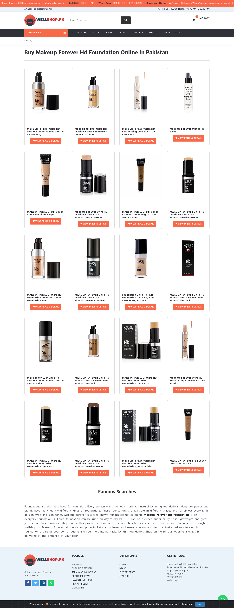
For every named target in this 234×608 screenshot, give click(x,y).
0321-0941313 (126, 3)
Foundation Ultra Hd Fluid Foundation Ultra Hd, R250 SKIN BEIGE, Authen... (138, 298)
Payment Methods (82, 580)
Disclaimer (78, 588)
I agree (200, 604)
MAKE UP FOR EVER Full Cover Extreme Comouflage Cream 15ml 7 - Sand (140, 215)
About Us (154, 32)
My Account (172, 32)
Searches (124, 576)
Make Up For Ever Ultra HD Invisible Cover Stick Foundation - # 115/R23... (91, 215)
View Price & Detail (45, 141)
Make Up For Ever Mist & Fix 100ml (187, 130)
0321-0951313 (142, 3)
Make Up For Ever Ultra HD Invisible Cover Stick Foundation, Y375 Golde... (138, 464)
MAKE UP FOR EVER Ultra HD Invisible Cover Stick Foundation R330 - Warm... (92, 298)
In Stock (96, 32)
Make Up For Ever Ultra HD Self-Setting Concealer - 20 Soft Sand (138, 132)
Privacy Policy (80, 584)
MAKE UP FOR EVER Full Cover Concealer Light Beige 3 (45, 213)
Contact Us (137, 32)
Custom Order (79, 32)
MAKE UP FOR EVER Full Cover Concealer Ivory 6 (188, 462)
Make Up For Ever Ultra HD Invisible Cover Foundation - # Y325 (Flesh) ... (45, 132)
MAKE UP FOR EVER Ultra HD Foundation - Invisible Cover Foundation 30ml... (44, 298)
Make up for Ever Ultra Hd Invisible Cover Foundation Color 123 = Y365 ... (91, 132)
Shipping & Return (82, 568)
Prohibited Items (81, 576)
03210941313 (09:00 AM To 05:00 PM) (190, 9)
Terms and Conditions (84, 572)
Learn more (187, 604)
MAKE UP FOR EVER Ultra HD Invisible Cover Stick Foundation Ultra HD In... (187, 215)
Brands (110, 32)
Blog (122, 32)
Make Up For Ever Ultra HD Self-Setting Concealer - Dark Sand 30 (187, 381)
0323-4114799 (95, 3)
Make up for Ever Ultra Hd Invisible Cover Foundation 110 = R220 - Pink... (45, 381)
